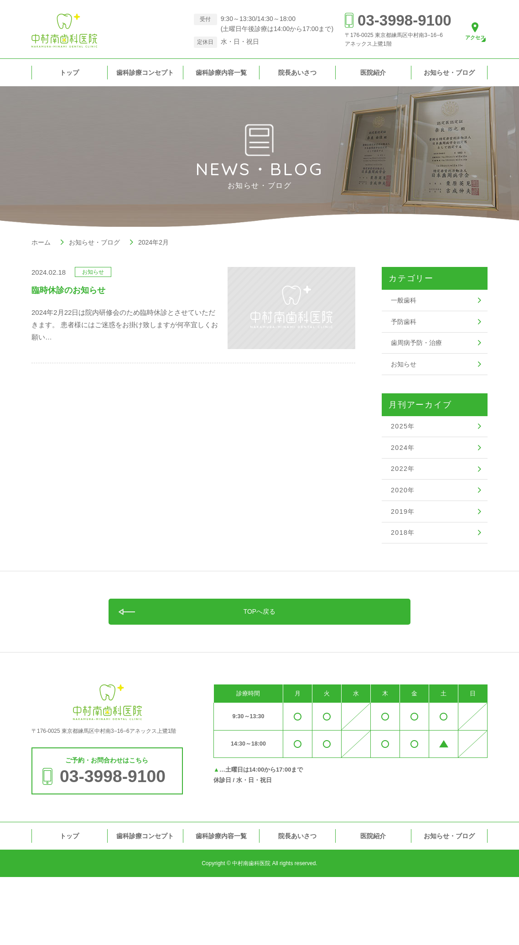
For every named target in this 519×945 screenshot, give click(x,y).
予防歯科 (404, 330)
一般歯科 (404, 303)
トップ (69, 72)
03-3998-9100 (394, 20)
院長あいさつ (297, 72)
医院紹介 (373, 72)
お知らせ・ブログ (449, 72)
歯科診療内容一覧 (221, 72)
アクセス (470, 39)
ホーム (41, 242)
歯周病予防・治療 (418, 358)
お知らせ (404, 385)
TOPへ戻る (259, 676)
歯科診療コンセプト (145, 72)
